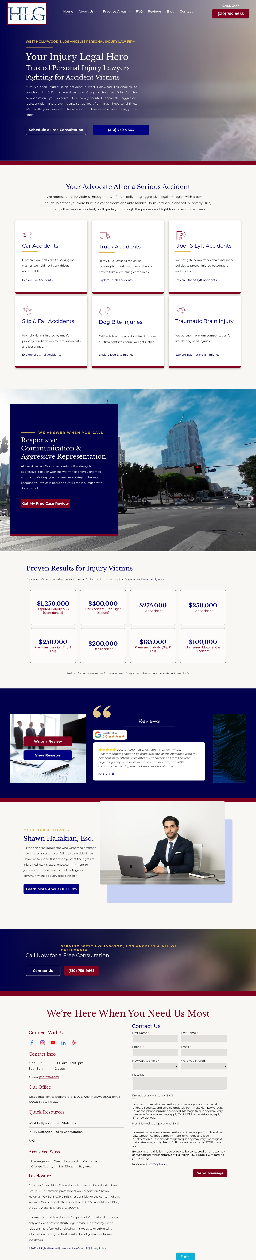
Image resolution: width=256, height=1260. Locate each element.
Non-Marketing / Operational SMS (155, 1123)
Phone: (137, 1046)
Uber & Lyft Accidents (203, 246)
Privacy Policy (98, 1248)
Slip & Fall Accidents (48, 321)
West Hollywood (100, 87)
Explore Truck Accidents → (117, 280)
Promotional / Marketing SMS (152, 1095)
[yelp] (73, 1043)
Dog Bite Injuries (120, 322)
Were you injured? (194, 1060)
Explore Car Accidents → (39, 280)
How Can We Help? (145, 1060)
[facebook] (32, 1043)
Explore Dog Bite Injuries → (118, 354)
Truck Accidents (120, 246)
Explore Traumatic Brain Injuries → (199, 354)
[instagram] (42, 1043)
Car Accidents (40, 246)
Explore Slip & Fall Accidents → (43, 354)
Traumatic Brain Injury (204, 321)
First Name (140, 1033)
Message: (138, 1074)
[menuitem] (68, 11)
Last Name (188, 1033)
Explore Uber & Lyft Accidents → (197, 280)
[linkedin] (63, 1043)
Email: (185, 1046)
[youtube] (52, 1043)
